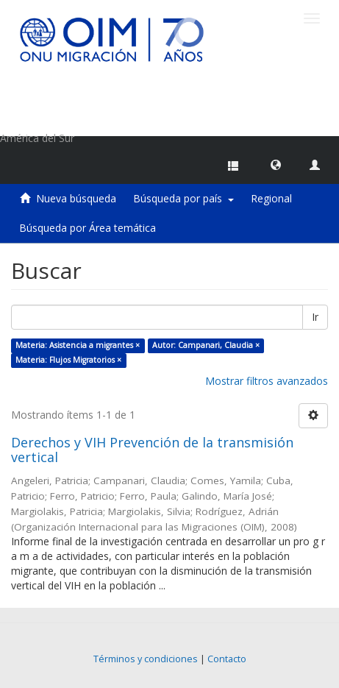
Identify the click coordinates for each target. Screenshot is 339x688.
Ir (315, 317)
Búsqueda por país (183, 198)
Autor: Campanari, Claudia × (206, 345)
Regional (271, 198)
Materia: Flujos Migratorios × (68, 360)
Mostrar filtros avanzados (266, 381)
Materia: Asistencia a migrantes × (77, 345)
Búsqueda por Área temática (87, 228)
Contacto (226, 659)
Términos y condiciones (145, 659)
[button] (276, 164)
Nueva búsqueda (76, 198)
